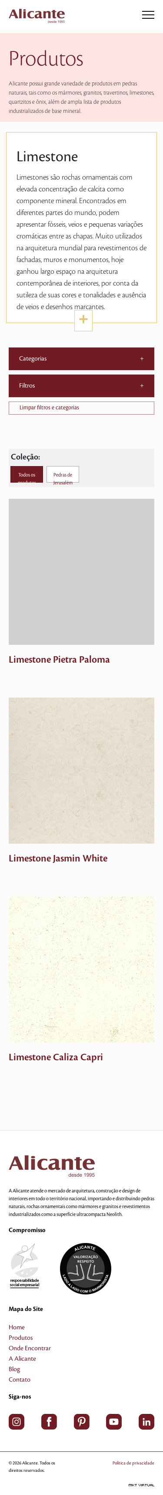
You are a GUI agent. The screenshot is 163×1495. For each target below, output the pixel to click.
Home (17, 1327)
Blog (14, 1369)
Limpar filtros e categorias (49, 408)
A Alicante (22, 1358)
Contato (19, 1379)
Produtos (21, 1338)
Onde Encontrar (30, 1348)
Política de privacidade (133, 1463)
